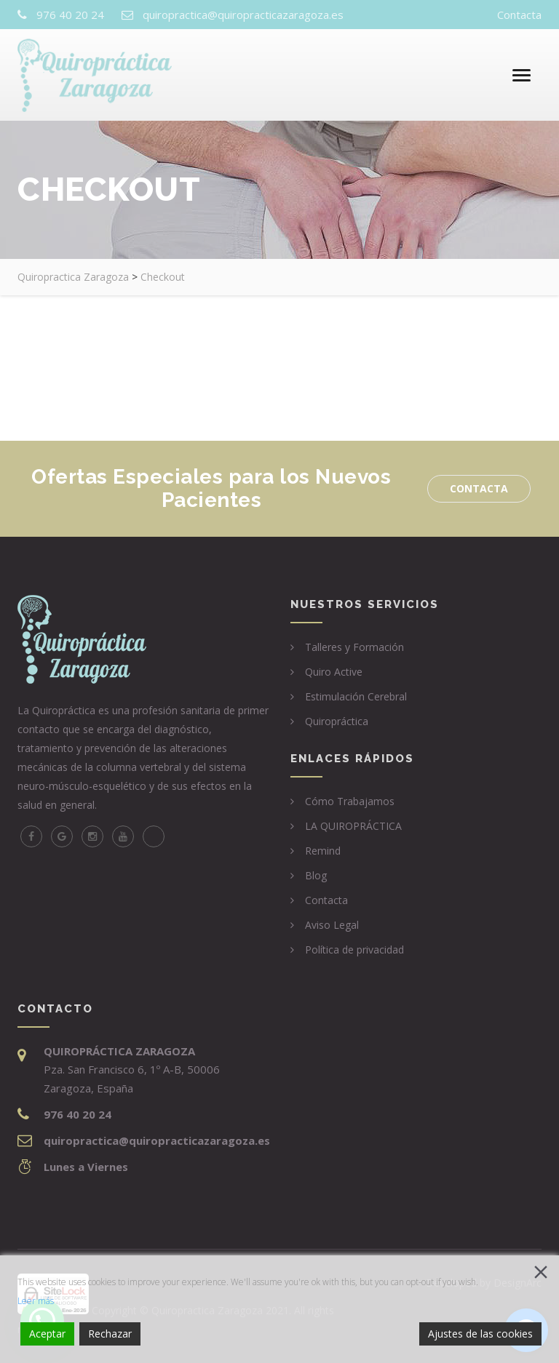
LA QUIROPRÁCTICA (353, 826)
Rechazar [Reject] (110, 1333)
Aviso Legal (332, 925)
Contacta (519, 14)
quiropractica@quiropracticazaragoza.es (243, 14)
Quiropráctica (336, 721)
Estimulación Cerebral (356, 696)
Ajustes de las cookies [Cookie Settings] (480, 1333)
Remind (323, 851)
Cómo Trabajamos (350, 801)
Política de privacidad (354, 949)
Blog (316, 875)
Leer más (35, 1301)
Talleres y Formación (354, 647)
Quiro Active (333, 672)
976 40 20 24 (70, 14)
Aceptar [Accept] (47, 1333)
